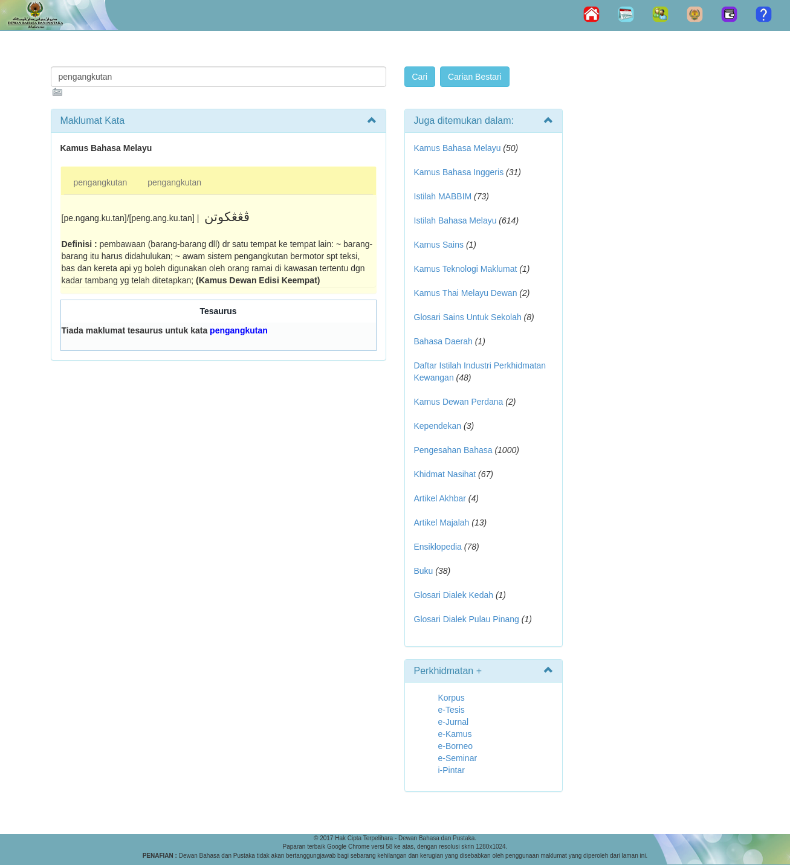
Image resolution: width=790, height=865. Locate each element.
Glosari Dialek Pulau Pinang (466, 619)
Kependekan (438, 426)
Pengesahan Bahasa (453, 450)
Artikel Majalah (442, 522)
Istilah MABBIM (443, 196)
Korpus (451, 698)
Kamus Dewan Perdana (458, 402)
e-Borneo (455, 746)
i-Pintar (451, 770)
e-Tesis (451, 710)
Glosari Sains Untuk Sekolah (468, 317)
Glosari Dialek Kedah (454, 595)
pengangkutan (101, 182)
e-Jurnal (453, 722)
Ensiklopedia (438, 546)
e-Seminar (458, 758)
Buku (423, 571)
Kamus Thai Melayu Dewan (465, 293)
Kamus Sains (439, 244)
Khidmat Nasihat (445, 474)
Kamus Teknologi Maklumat (465, 269)
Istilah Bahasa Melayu (455, 220)
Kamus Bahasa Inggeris (459, 172)
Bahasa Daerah (443, 341)
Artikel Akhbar (440, 498)
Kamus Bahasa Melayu (458, 148)
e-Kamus (455, 734)
